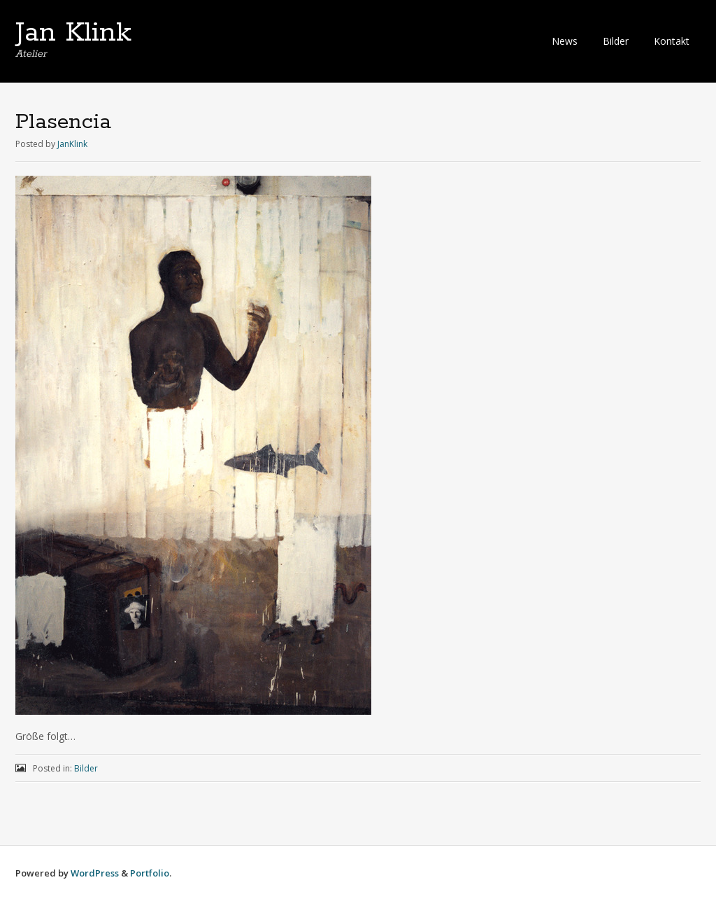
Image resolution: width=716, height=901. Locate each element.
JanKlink (72, 144)
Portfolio (149, 873)
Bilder (616, 41)
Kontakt (671, 41)
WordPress (95, 873)
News (565, 41)
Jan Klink (73, 32)
